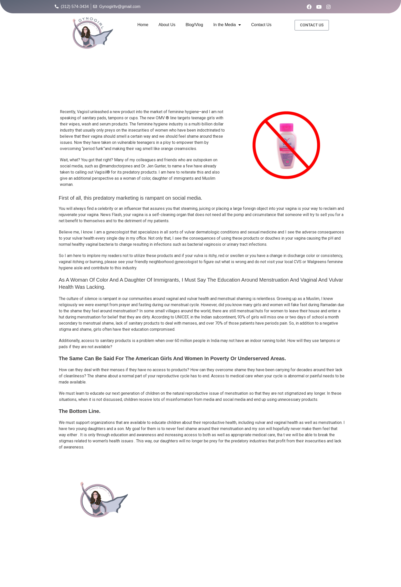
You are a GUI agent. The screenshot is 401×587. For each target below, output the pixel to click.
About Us (167, 25)
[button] (312, 25)
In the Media (227, 25)
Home (142, 25)
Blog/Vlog (194, 25)
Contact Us (261, 25)
